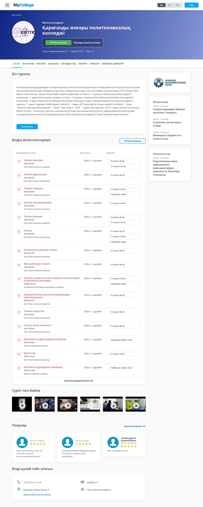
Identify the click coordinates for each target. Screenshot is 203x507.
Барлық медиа (78, 416)
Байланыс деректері (113, 63)
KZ (161, 5)
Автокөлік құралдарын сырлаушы (43, 367)
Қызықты (53, 63)
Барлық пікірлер (134, 426)
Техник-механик (33, 216)
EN (177, 5)
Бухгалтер (29, 353)
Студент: (76, 51)
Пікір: (89, 51)
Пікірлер (82, 63)
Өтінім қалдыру (58, 42)
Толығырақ (27, 126)
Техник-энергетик (34, 311)
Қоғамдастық (68, 63)
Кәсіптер (41, 63)
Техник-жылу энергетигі (37, 325)
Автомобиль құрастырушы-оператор (45, 339)
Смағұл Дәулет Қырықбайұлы (128, 439)
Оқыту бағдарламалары (55, 51)
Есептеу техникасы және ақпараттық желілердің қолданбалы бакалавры (52, 279)
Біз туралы (28, 63)
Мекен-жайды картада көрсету (37, 494)
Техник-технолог (33, 188)
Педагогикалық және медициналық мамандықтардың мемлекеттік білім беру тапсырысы (166, 168)
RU (169, 5)
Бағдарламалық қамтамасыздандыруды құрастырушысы (47, 296)
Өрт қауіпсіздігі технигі (37, 263)
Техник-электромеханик (38, 202)
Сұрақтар (95, 63)
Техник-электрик (33, 160)
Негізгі (16, 63)
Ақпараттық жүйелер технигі (40, 249)
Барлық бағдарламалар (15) (78, 380)
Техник (28, 230)
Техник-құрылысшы (35, 174)
